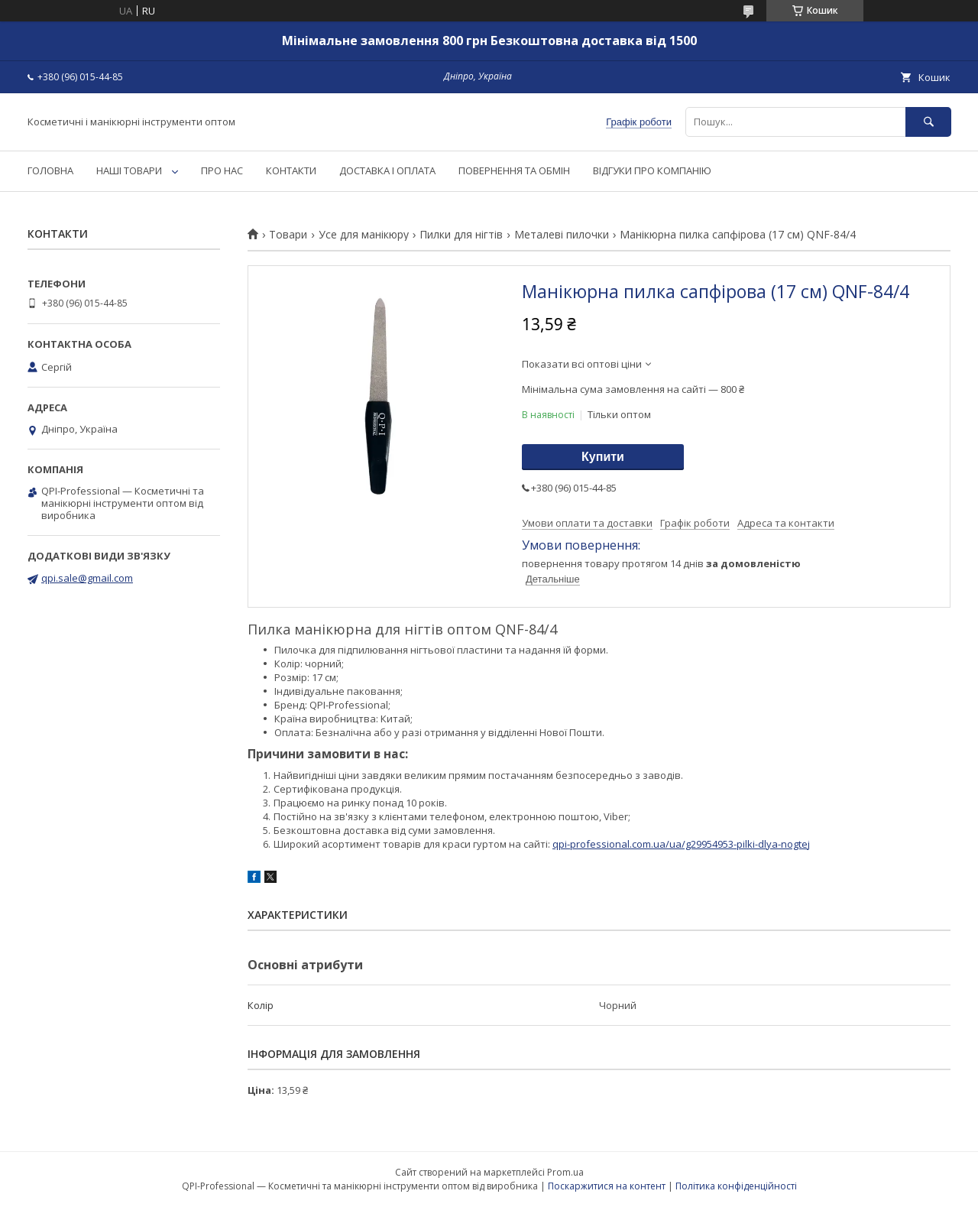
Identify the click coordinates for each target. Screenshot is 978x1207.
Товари (288, 235)
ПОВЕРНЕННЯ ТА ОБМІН (514, 170)
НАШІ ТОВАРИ (129, 170)
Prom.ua (565, 1172)
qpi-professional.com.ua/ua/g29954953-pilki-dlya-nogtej (681, 844)
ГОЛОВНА (50, 170)
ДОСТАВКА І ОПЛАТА (387, 170)
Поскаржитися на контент (606, 1185)
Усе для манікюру (364, 235)
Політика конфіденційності (736, 1185)
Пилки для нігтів (461, 235)
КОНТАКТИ (291, 170)
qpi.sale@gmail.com (87, 578)
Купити (602, 456)
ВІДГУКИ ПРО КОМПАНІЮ (652, 170)
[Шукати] (928, 122)
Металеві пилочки (561, 235)
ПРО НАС (222, 170)
